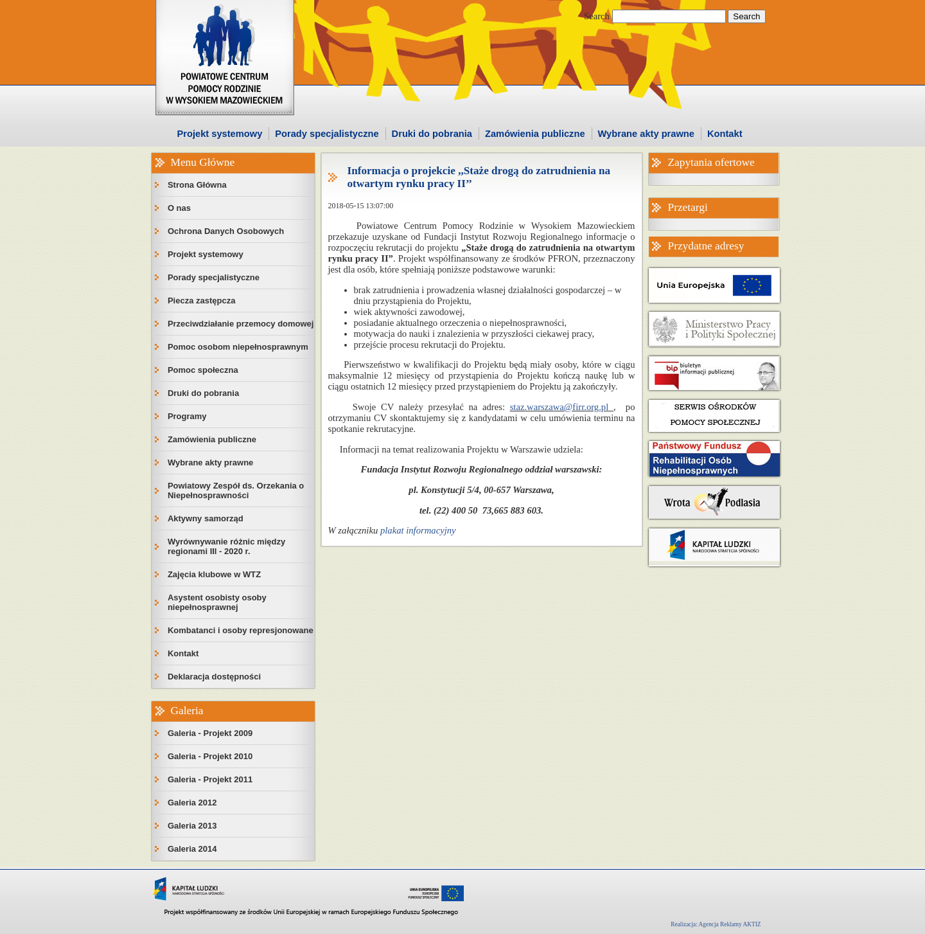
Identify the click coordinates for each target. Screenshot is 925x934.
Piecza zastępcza (202, 300)
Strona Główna (197, 185)
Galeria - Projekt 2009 (210, 733)
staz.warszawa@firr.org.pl (559, 407)
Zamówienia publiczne (535, 134)
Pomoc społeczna (203, 370)
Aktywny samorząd (205, 518)
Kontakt (725, 134)
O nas (179, 208)
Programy (187, 416)
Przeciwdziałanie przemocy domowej (241, 323)
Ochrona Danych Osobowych (226, 231)
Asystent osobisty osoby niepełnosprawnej (217, 602)
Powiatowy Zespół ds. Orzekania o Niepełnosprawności (236, 490)
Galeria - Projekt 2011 (210, 779)
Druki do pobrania (432, 134)
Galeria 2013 (192, 826)
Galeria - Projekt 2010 (210, 756)
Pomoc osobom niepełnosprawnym (238, 347)
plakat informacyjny (418, 530)
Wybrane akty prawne (646, 134)
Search (597, 16)
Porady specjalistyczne (326, 134)
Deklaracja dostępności (214, 676)
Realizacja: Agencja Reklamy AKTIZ (716, 924)
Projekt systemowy (220, 134)
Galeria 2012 (192, 802)
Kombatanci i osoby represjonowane (240, 630)
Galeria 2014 (192, 849)
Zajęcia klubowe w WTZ (214, 574)
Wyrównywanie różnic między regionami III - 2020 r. (226, 546)
